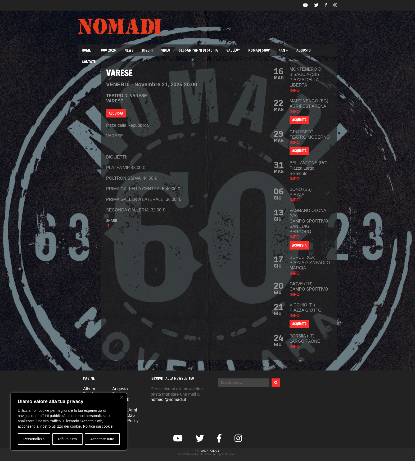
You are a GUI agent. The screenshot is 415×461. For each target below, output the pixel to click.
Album (89, 389)
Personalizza (33, 439)
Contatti (89, 62)
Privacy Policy (208, 450)
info (295, 90)
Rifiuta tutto (67, 439)
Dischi (147, 50)
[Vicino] (121, 397)
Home (86, 50)
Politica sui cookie (97, 426)
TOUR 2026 (107, 50)
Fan (283, 50)
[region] (69, 421)
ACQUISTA (116, 113)
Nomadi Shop (259, 50)
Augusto (303, 50)
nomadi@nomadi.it (168, 399)
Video (165, 50)
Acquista (299, 119)
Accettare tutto (102, 439)
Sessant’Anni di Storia (198, 50)
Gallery (233, 50)
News (129, 50)
